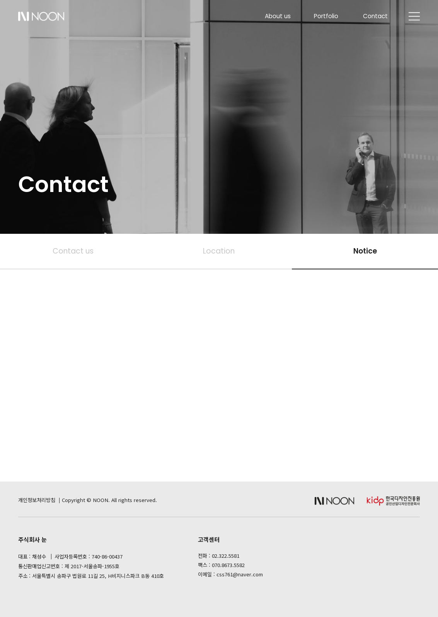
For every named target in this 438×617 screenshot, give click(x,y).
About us (278, 16)
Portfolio (326, 16)
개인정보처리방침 (36, 500)
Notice (365, 251)
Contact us (73, 251)
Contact (375, 16)
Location (219, 251)
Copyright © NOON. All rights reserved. (109, 500)
